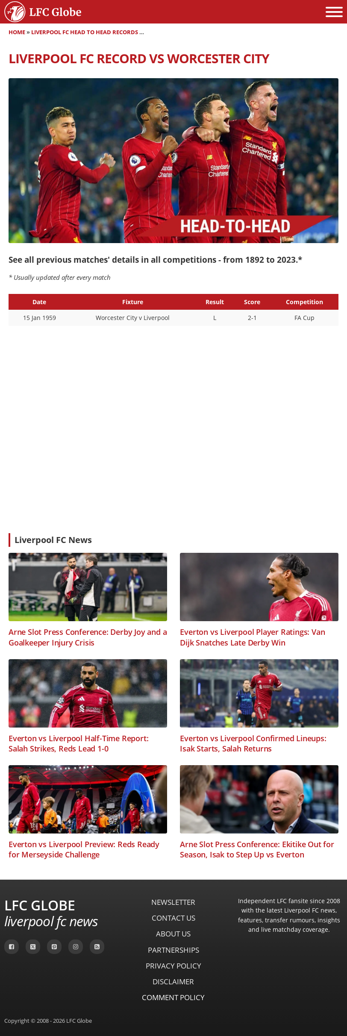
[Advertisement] (173, 462)
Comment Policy (173, 997)
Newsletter (173, 902)
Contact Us (173, 918)
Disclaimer (173, 981)
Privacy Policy (173, 966)
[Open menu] (334, 12)
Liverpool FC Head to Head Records (84, 32)
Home (17, 32)
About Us (173, 934)
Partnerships (173, 950)
